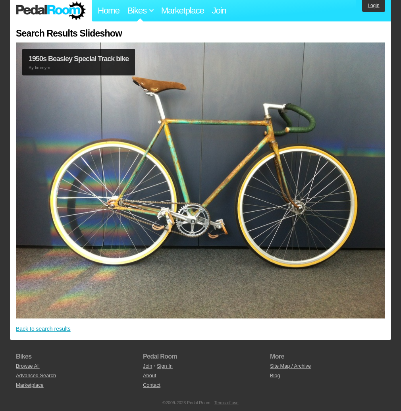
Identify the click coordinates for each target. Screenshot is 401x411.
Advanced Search (36, 375)
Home (109, 10)
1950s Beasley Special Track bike (79, 59)
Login (373, 5)
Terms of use (226, 402)
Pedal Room (51, 10)
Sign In (165, 366)
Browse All (28, 366)
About (149, 375)
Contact (151, 385)
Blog (275, 375)
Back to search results (43, 329)
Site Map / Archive (290, 366)
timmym (42, 67)
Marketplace (182, 10)
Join (219, 10)
